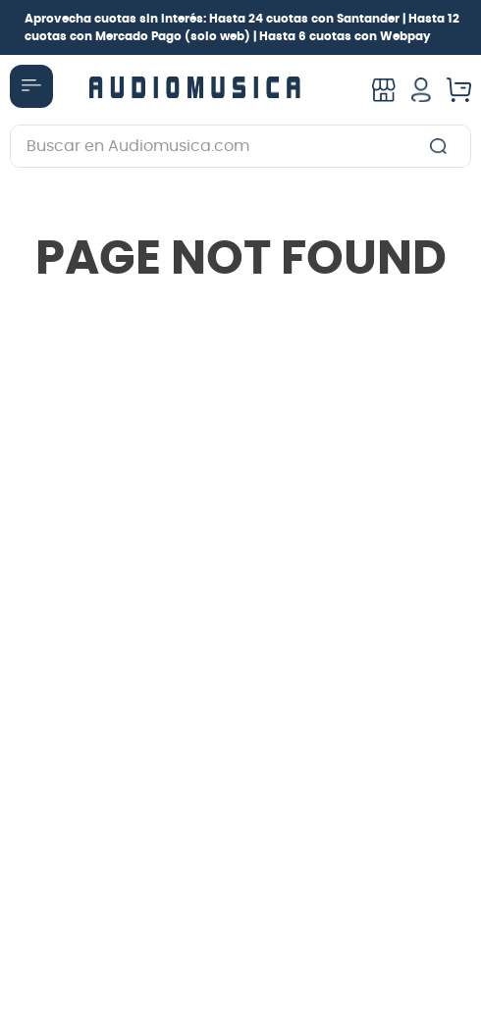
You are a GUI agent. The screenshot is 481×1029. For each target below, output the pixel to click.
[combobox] (240, 146)
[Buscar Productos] (442, 146)
